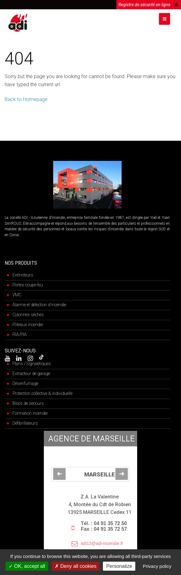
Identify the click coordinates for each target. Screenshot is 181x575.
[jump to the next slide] (121, 474)
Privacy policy (157, 566)
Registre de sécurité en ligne (148, 3)
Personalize (119, 566)
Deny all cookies (75, 566)
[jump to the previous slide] (59, 474)
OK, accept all (27, 566)
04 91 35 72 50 (124, 523)
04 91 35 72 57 (124, 529)
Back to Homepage (26, 99)
